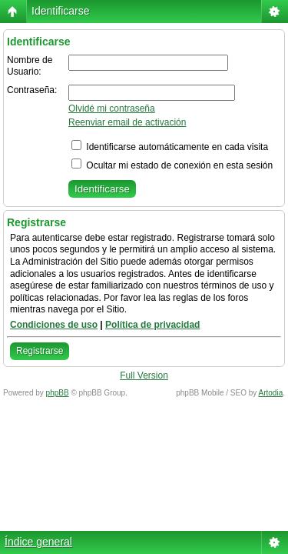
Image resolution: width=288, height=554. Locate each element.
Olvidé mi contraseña (111, 108)
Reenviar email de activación (127, 122)
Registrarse (39, 350)
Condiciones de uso (54, 324)
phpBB (57, 393)
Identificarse (60, 11)
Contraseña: (32, 90)
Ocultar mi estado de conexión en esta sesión (172, 165)
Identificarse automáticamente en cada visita (169, 147)
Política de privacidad (152, 324)
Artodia (271, 393)
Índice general (38, 542)
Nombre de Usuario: (29, 66)
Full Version (144, 375)
